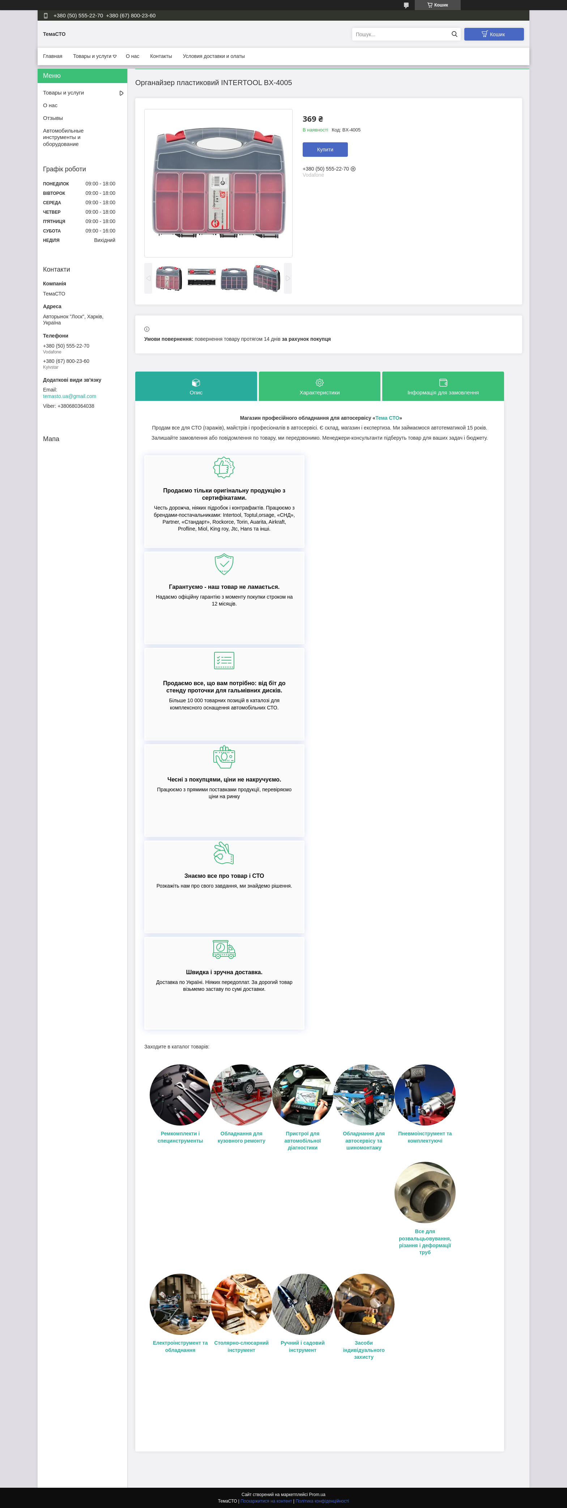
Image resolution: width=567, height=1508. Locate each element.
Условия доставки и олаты (214, 56)
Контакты (161, 56)
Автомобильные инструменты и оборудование (63, 137)
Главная (52, 56)
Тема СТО (387, 418)
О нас (132, 56)
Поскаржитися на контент (266, 1501)
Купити (325, 149)
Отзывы (53, 118)
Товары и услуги (92, 56)
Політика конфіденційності (322, 1501)
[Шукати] (454, 34)
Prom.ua (317, 1494)
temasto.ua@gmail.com (69, 396)
